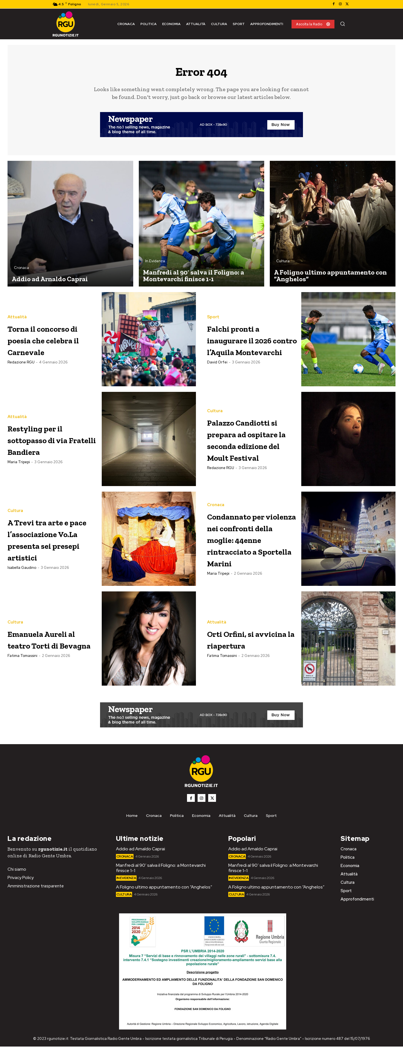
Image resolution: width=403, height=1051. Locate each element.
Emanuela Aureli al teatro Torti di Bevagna (50, 643)
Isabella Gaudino (22, 583)
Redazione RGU (21, 371)
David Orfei (217, 377)
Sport (213, 308)
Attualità (17, 314)
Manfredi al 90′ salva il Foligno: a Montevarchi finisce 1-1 (161, 872)
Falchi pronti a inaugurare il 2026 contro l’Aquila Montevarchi (245, 342)
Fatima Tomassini (22, 665)
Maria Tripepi (19, 465)
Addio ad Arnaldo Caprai (140, 853)
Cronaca (21, 271)
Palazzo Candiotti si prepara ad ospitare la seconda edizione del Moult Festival (251, 443)
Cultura (283, 264)
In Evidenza (155, 264)
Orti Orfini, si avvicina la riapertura (241, 643)
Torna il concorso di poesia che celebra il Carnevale (52, 342)
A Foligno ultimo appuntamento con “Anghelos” (164, 891)
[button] (342, 23)
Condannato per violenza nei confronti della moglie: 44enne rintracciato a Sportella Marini (249, 543)
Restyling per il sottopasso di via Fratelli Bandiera (51, 442)
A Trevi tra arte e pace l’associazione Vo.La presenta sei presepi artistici (51, 543)
